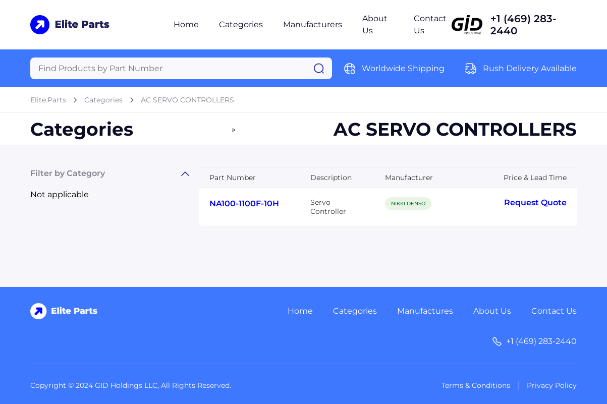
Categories (241, 24)
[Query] (181, 68)
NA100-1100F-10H (244, 203)
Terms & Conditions (476, 385)
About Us (492, 311)
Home (186, 24)
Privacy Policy (552, 385)
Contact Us (554, 311)
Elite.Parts (48, 99)
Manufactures (425, 311)
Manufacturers (312, 24)
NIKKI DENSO (408, 203)
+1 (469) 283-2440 (523, 25)
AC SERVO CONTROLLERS (187, 99)
